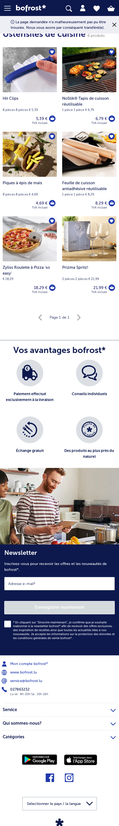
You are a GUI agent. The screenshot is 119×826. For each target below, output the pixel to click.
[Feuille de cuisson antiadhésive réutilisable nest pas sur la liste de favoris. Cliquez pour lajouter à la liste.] (111, 136)
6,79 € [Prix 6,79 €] (101, 118)
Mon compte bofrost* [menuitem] (25, 664)
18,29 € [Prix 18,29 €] (40, 287)
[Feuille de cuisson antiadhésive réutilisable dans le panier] (112, 203)
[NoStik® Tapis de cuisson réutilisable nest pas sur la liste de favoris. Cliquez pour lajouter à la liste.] (111, 52)
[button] (10, 8)
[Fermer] (114, 25)
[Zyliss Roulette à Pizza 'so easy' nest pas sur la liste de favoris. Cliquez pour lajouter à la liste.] (52, 221)
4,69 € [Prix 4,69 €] (41, 203)
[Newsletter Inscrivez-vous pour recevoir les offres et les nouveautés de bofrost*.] (59, 600)
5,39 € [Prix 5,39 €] (41, 118)
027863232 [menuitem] (16, 689)
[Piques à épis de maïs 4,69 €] (30, 174)
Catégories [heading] (59, 736)
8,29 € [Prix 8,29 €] (101, 203)
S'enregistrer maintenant (59, 607)
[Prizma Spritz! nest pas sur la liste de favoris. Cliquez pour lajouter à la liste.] (111, 221)
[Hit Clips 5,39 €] (30, 89)
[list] (59, 416)
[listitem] (30, 385)
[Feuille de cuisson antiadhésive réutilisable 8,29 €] (89, 174)
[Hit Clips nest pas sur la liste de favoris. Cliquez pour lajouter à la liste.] (52, 52)
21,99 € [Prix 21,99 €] (100, 287)
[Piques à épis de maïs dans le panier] (52, 203)
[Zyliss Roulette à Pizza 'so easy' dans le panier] (52, 287)
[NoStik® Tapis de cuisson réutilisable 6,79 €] (89, 89)
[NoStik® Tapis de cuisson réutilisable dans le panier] (112, 118)
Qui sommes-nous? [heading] (59, 722)
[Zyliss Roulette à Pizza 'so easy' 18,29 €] (30, 258)
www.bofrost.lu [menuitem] (20, 672)
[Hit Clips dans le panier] (52, 118)
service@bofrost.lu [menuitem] (22, 681)
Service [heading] (59, 709)
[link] (33, 8)
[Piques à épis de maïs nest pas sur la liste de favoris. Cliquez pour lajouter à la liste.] (52, 136)
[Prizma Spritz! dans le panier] (112, 287)
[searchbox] (69, 9)
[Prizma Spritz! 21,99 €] (89, 258)
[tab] (83, 8)
